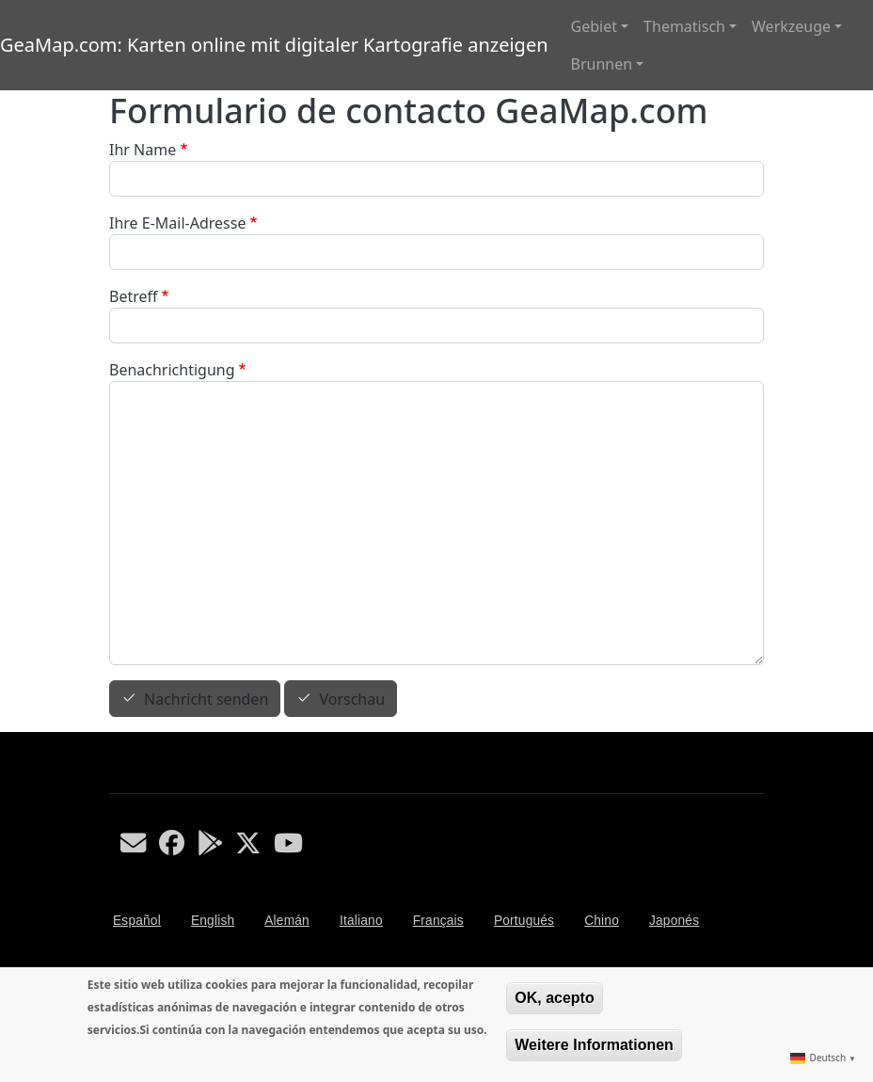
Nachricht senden (206, 699)
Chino (601, 921)
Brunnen (602, 64)
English (212, 921)
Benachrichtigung (172, 369)
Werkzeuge (791, 26)
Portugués (524, 921)
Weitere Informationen (594, 1045)
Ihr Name (142, 149)
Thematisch (684, 26)
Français (438, 921)
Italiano (361, 921)
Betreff (133, 296)
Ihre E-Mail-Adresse (177, 223)
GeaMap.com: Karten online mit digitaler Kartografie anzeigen (274, 44)
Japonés (674, 921)
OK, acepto (554, 998)
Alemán (287, 921)
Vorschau (352, 699)
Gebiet (594, 26)
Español (137, 921)
